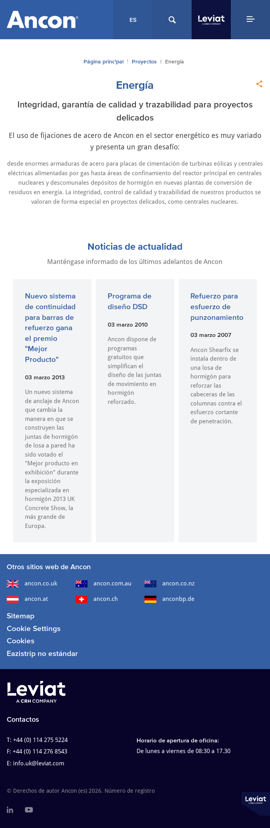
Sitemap (20, 616)
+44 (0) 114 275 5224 (40, 740)
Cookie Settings (34, 628)
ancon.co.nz (170, 583)
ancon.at (27, 598)
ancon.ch (97, 598)
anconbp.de (169, 598)
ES (133, 19)
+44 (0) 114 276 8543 (40, 751)
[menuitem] (10, 810)
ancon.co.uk (32, 583)
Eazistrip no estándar (42, 653)
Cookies (20, 641)
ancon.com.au (103, 583)
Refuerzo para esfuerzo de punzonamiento (216, 306)
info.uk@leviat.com (38, 763)
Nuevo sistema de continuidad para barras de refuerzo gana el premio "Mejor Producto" (50, 327)
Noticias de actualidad (135, 246)
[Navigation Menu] (250, 19)
